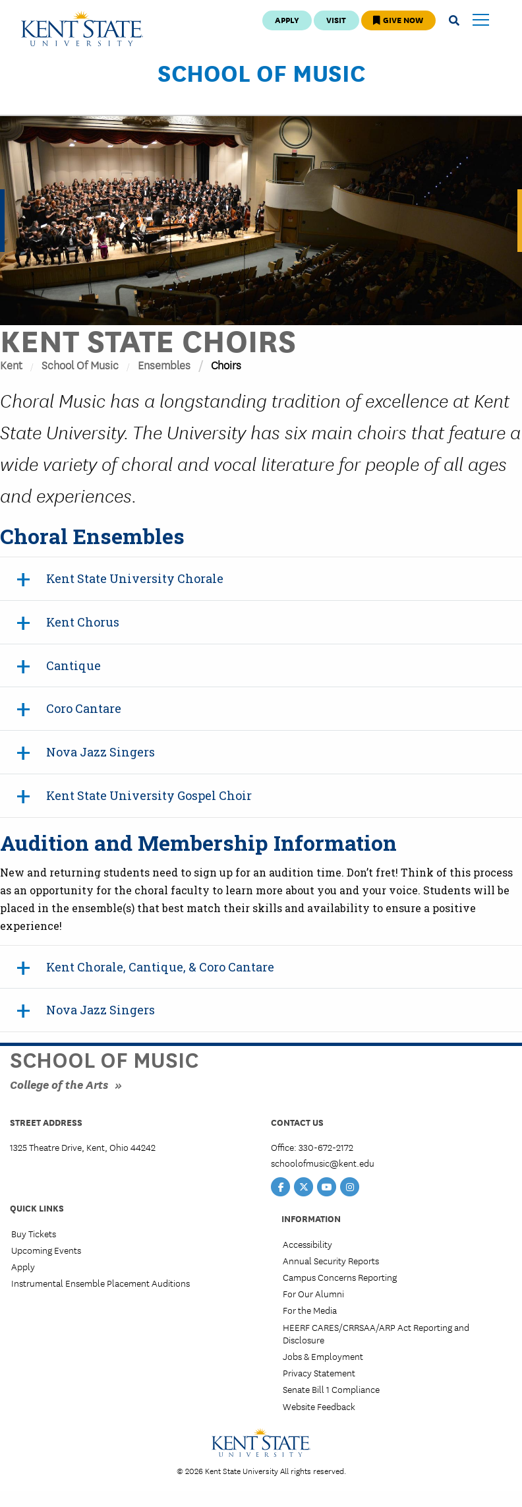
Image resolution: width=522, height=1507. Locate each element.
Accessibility (307, 1244)
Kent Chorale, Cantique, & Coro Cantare (160, 967)
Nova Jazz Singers (100, 752)
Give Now (398, 19)
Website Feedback (319, 1406)
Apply (287, 19)
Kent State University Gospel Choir (149, 795)
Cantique (73, 665)
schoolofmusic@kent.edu (322, 1162)
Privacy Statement (319, 1372)
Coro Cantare (83, 708)
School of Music (261, 72)
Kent (11, 364)
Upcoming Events (46, 1250)
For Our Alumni (313, 1293)
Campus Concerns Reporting (340, 1277)
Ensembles (164, 364)
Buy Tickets (33, 1233)
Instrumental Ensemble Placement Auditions (100, 1283)
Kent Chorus (82, 622)
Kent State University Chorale (134, 578)
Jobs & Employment (323, 1356)
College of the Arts (59, 1084)
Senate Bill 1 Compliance (331, 1389)
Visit (336, 19)
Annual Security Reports (331, 1260)
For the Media (310, 1310)
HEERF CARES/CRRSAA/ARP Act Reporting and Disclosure (376, 1333)
